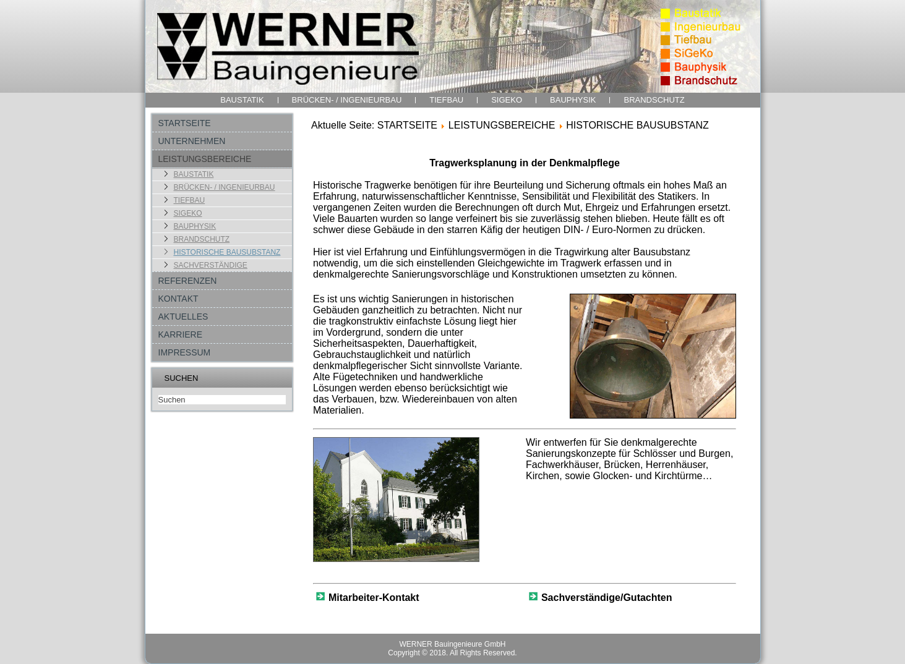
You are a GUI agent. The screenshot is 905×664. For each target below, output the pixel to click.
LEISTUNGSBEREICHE (205, 159)
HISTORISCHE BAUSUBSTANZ (227, 252)
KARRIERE (180, 334)
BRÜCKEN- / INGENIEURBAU (347, 99)
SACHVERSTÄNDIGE (210, 265)
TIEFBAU (446, 99)
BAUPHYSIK (573, 99)
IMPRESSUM (184, 352)
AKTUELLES (183, 316)
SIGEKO (506, 99)
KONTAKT (178, 299)
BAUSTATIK (242, 99)
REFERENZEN (187, 281)
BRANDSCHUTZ (654, 99)
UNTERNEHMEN (192, 141)
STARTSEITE (184, 123)
